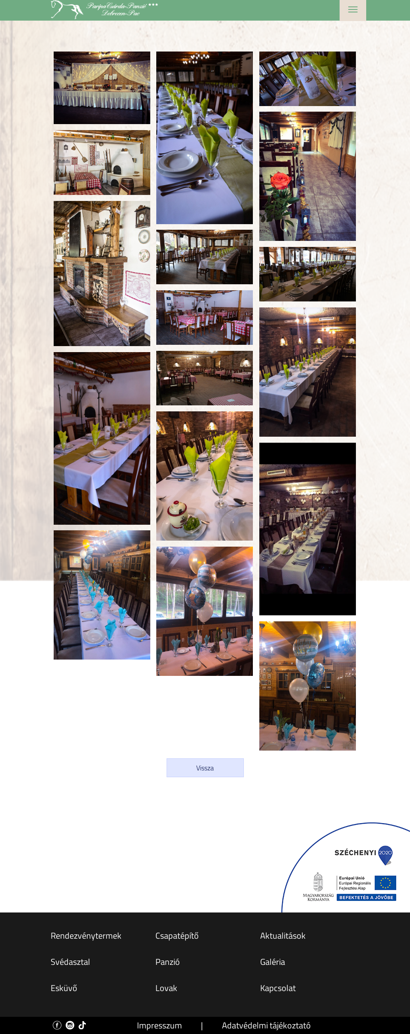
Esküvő (64, 987)
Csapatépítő (177, 935)
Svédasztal (70, 961)
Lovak (166, 987)
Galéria (272, 961)
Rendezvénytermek (86, 935)
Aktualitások (283, 935)
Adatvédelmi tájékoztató (266, 1025)
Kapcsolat (278, 987)
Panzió (167, 961)
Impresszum (159, 1025)
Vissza (205, 768)
